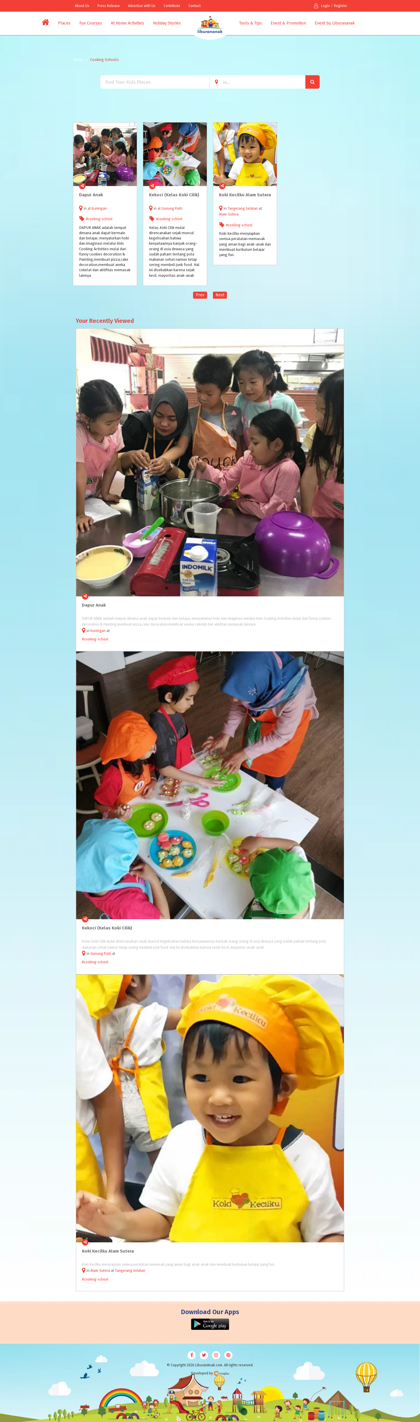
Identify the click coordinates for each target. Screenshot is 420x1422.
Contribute (172, 6)
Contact (194, 6)
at (90, 208)
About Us (82, 6)
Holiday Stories (167, 23)
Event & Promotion (288, 23)
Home (78, 59)
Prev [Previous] (200, 295)
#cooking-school (99, 219)
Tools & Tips (250, 23)
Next (220, 295)
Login (322, 6)
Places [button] (64, 23)
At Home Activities (127, 23)
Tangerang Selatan (243, 208)
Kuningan (99, 208)
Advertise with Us (141, 6)
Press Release (108, 6)
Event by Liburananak (335, 23)
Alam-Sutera (229, 214)
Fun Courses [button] (90, 23)
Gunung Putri (172, 208)
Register (340, 6)
